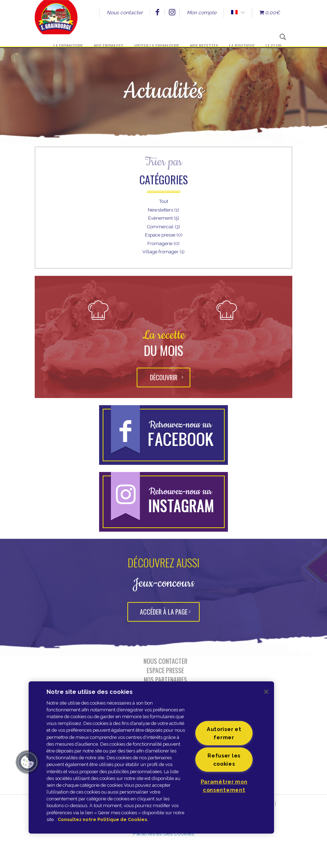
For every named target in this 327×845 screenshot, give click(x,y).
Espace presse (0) (163, 235)
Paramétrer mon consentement (224, 786)
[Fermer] (266, 692)
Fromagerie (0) (163, 243)
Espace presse (165, 670)
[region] (151, 757)
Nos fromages (108, 46)
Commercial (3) (163, 226)
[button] (27, 762)
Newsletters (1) (163, 210)
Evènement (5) (163, 218)
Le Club (273, 46)
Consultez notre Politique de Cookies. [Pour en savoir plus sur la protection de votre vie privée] (103, 819)
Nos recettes (204, 46)
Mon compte (201, 12)
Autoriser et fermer (224, 733)
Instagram (172, 12)
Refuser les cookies (224, 759)
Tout (163, 201)
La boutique (242, 46)
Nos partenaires (165, 679)
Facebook (157, 12)
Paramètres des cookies (163, 833)
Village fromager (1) (163, 251)
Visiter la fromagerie (156, 46)
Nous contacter (125, 12)
